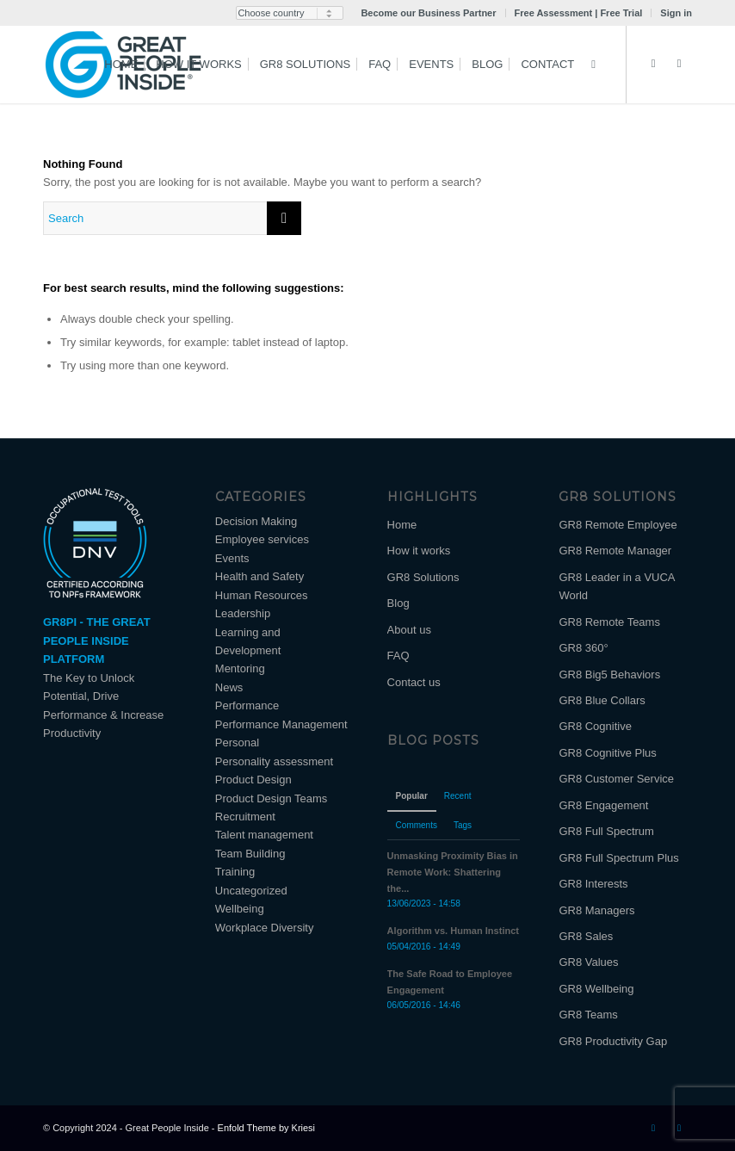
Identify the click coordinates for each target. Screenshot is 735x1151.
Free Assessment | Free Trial (579, 13)
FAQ (398, 655)
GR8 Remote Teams (609, 622)
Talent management (264, 834)
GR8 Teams (588, 1014)
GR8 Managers (596, 910)
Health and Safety (259, 576)
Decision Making (256, 521)
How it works (419, 550)
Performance (247, 705)
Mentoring (240, 668)
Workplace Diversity (264, 927)
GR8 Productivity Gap (613, 1041)
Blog (398, 603)
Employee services (262, 539)
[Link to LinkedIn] (653, 64)
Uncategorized (251, 890)
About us (409, 629)
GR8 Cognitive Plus (607, 752)
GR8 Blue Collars (602, 700)
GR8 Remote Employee (617, 524)
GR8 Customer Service (616, 778)
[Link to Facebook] (679, 64)
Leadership (242, 613)
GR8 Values (588, 962)
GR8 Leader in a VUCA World (616, 586)
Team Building (250, 853)
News (229, 687)
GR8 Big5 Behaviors (609, 674)
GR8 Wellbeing (596, 988)
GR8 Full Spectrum (606, 831)
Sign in (676, 13)
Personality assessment (274, 761)
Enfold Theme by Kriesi (267, 1128)
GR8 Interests (593, 883)
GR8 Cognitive (595, 726)
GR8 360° (583, 647)
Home (402, 524)
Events (232, 558)
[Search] (593, 64)
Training (235, 871)
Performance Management (281, 724)
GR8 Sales (586, 936)
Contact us (414, 682)
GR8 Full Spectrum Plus (618, 857)
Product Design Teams (271, 798)
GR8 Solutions (423, 577)
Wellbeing (239, 908)
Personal (237, 742)
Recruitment (245, 816)
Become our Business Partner (428, 13)
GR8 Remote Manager (615, 550)
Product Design (253, 779)
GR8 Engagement (603, 805)
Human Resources (261, 595)
